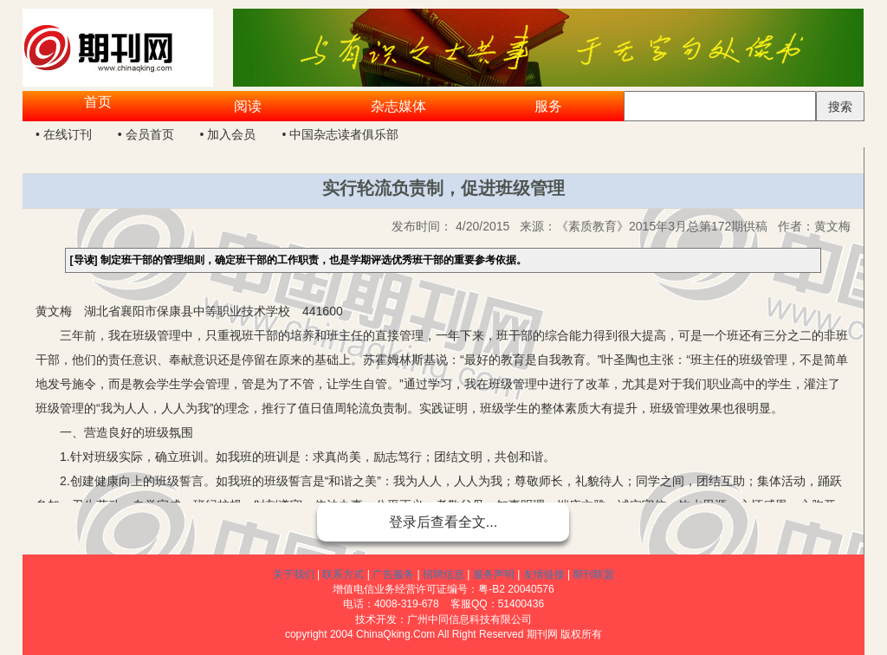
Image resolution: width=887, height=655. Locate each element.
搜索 (840, 106)
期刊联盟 (593, 574)
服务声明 (494, 574)
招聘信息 (443, 574)
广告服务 (393, 574)
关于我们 (293, 574)
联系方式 (343, 574)
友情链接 (544, 574)
